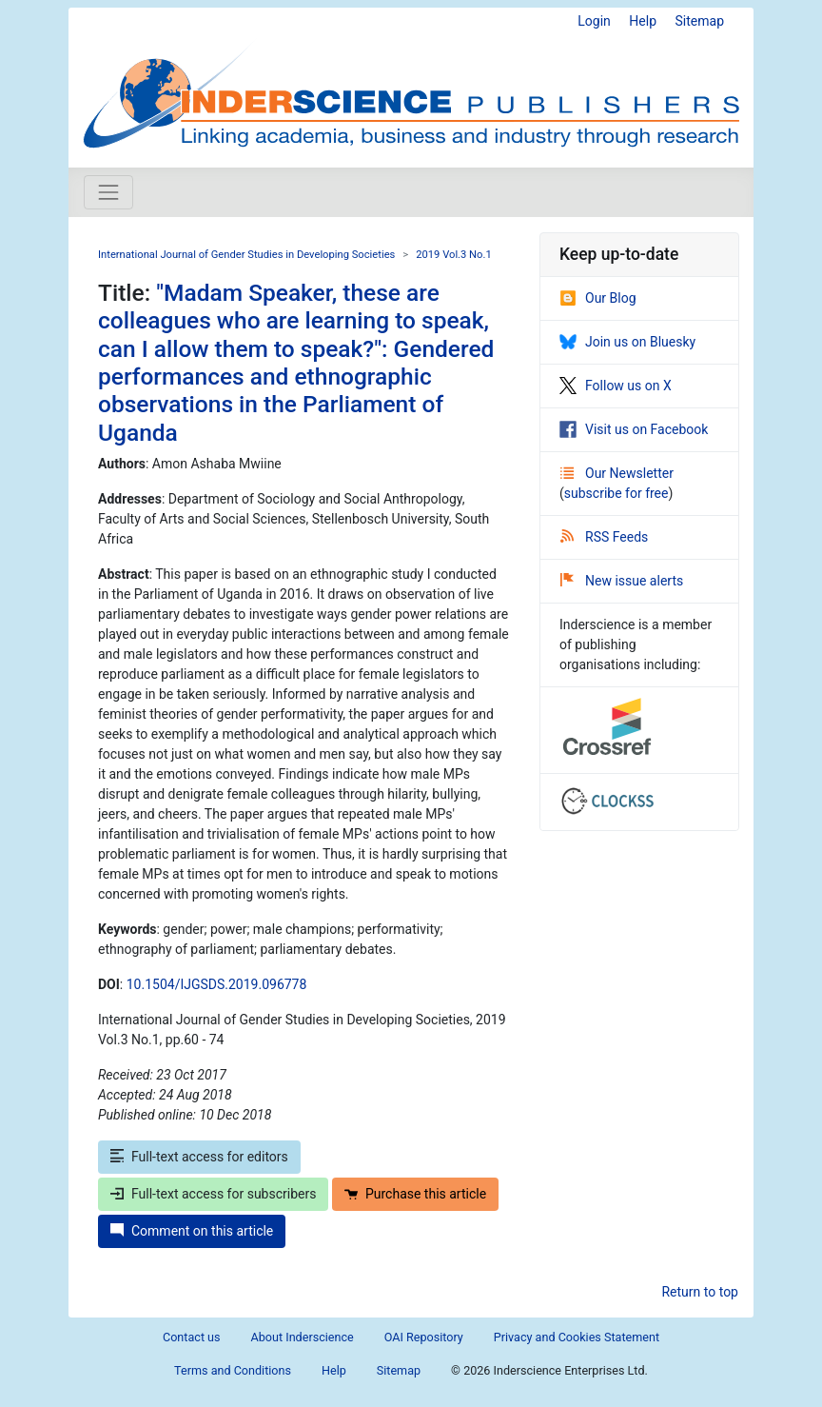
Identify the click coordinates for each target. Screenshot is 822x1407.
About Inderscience (302, 1337)
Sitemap (699, 21)
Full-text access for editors (199, 1156)
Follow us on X (615, 385)
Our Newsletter (617, 473)
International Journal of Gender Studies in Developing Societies (246, 254)
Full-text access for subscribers (213, 1193)
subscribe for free (616, 493)
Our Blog (597, 298)
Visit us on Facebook (633, 429)
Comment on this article (191, 1231)
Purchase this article (415, 1193)
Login (594, 21)
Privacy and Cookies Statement (576, 1337)
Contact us (192, 1337)
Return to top (699, 1291)
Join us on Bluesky (627, 341)
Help (642, 21)
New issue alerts (621, 580)
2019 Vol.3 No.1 (454, 254)
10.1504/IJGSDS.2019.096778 (217, 984)
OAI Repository (423, 1337)
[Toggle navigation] (108, 192)
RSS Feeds (604, 537)
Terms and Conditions (232, 1370)
